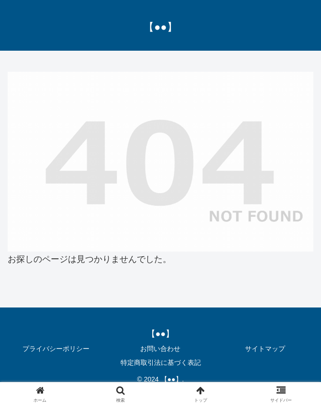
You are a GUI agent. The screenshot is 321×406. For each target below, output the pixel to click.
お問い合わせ (160, 348)
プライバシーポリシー (55, 348)
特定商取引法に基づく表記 (161, 362)
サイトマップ (265, 348)
